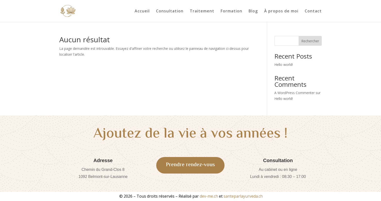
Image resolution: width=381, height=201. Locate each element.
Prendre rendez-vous (190, 165)
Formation (231, 11)
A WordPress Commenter (294, 92)
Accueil (142, 11)
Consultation (169, 11)
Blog (253, 11)
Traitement (202, 11)
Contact (313, 11)
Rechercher (310, 41)
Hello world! (283, 64)
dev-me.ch (209, 196)
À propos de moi (281, 11)
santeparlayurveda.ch (243, 196)
